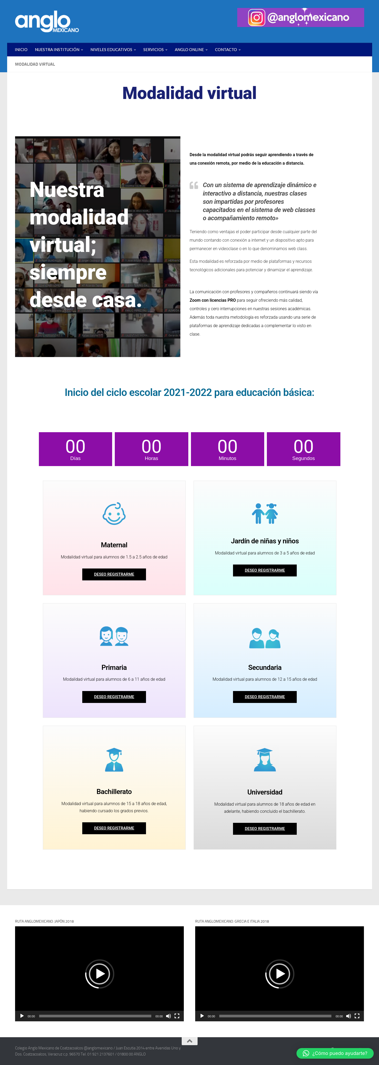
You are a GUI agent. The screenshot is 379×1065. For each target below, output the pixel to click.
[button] (99, 974)
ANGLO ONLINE (189, 49)
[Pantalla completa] (177, 1016)
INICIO (21, 49)
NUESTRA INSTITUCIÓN (57, 49)
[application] (99, 973)
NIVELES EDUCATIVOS (111, 49)
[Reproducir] (22, 1016)
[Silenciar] (168, 1016)
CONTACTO (226, 49)
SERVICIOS (153, 49)
